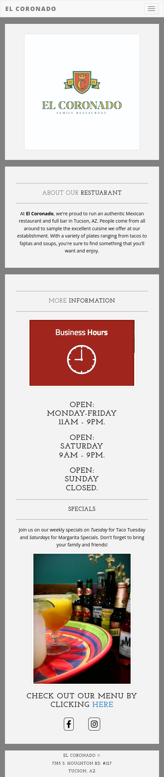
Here (102, 705)
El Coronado (31, 9)
